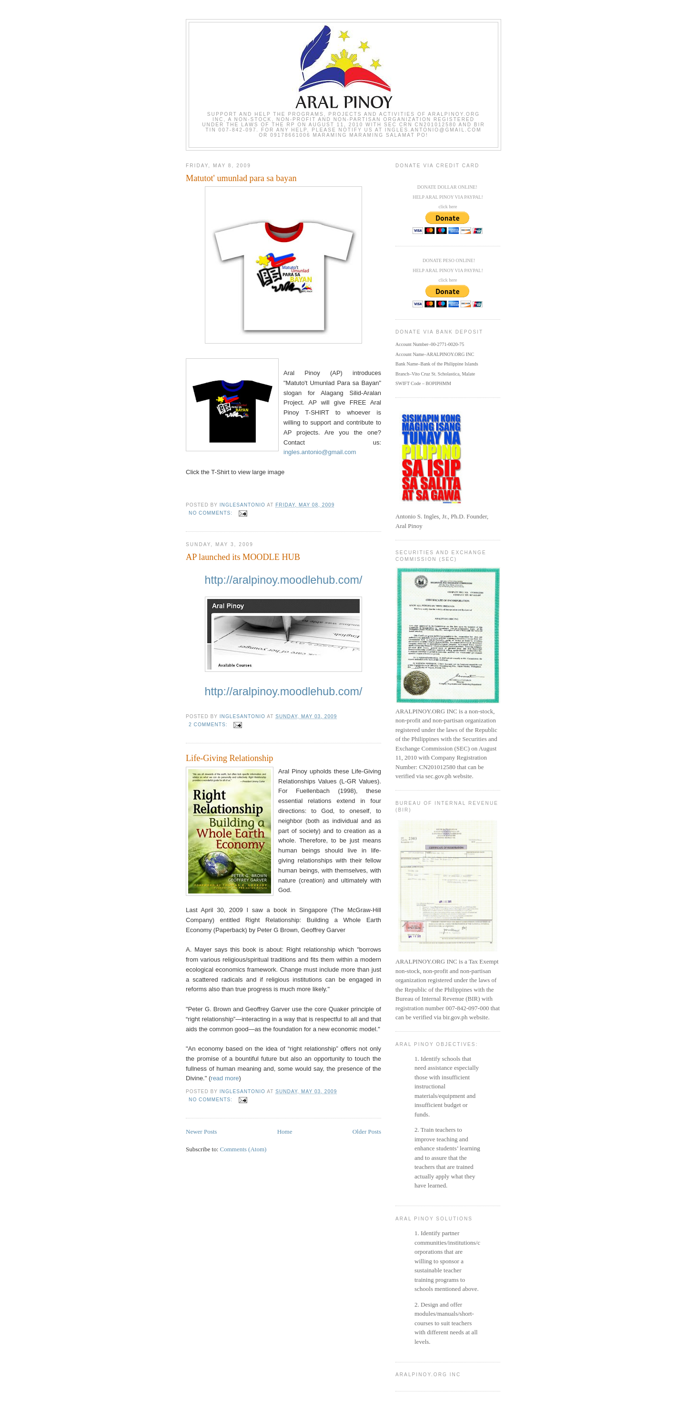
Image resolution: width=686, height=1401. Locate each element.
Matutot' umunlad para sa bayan (241, 178)
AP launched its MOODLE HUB (243, 557)
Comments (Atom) (243, 1149)
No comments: (211, 513)
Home (285, 1131)
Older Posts (367, 1131)
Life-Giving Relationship (229, 758)
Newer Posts (201, 1131)
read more (225, 1078)
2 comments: (209, 724)
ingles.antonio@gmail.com (319, 452)
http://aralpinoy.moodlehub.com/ (283, 580)
